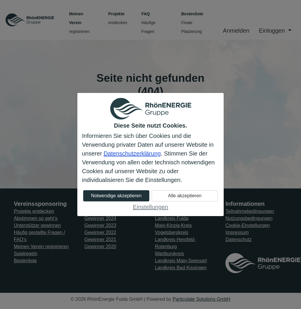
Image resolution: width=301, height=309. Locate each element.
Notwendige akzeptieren (116, 195)
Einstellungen (150, 207)
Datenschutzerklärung (132, 153)
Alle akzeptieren (185, 195)
